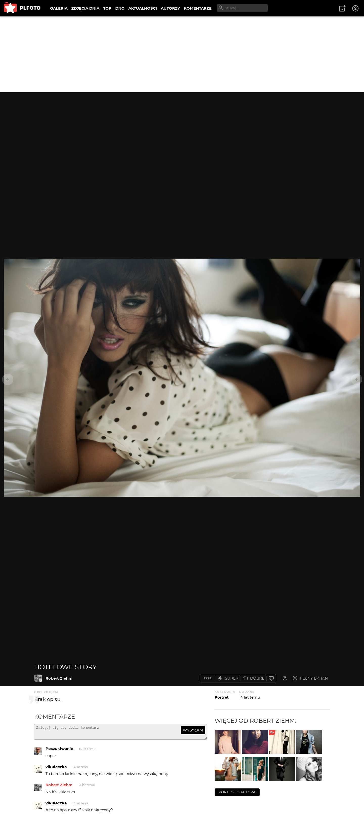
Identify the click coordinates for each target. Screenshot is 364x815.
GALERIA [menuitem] (58, 8)
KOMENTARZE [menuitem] (198, 8)
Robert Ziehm (59, 678)
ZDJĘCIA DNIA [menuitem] (85, 8)
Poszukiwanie (59, 750)
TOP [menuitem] (107, 8)
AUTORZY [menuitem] (170, 8)
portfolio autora (237, 792)
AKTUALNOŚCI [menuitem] (142, 8)
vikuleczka (56, 769)
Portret (222, 697)
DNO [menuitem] (120, 8)
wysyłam (193, 730)
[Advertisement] (182, 54)
